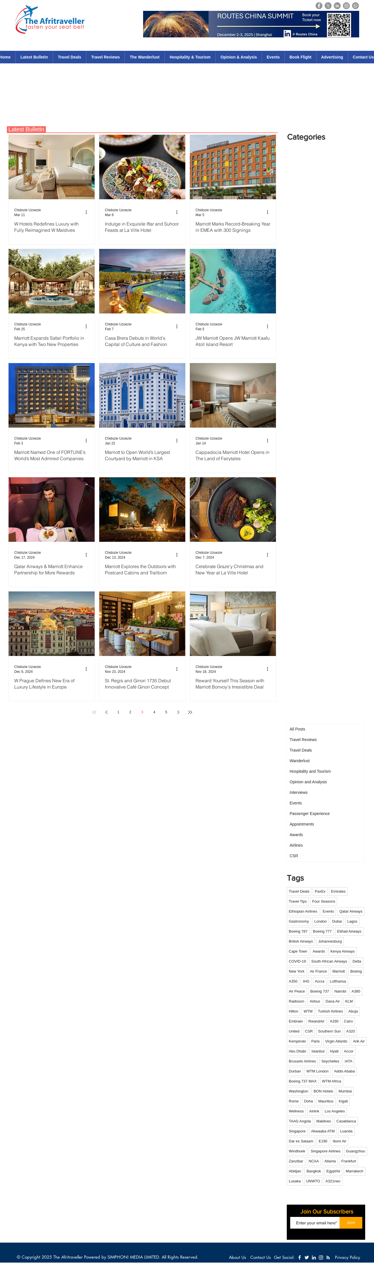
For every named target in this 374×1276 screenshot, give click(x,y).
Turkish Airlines (330, 1011)
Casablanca (346, 1121)
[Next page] (178, 712)
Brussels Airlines (302, 1061)
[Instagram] (346, 5)
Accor (348, 1051)
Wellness (296, 1111)
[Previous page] (106, 712)
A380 (355, 991)
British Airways (301, 941)
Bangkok (313, 1171)
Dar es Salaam (301, 1141)
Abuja (353, 1011)
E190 (323, 1141)
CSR (309, 1031)
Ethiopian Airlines (303, 911)
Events (328, 911)
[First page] (94, 712)
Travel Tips (298, 901)
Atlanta (330, 1161)
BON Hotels (323, 1091)
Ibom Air (339, 1141)
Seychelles (330, 1061)
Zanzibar (296, 1161)
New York (296, 971)
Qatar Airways (350, 911)
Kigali (343, 1101)
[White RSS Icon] (328, 1257)
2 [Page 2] (130, 712)
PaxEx (320, 891)
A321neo (333, 1181)
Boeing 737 (319, 991)
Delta (357, 961)
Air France (318, 971)
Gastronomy (299, 921)
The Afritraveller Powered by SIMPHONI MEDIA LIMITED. (106, 1257)
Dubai (337, 921)
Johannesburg (330, 941)
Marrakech (354, 1171)
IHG (306, 981)
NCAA (314, 1161)
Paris (315, 1041)
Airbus (315, 1001)
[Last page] (190, 712)
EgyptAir (333, 1171)
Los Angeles (335, 1111)
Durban (295, 1071)
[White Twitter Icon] (307, 1257)
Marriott (338, 971)
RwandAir (316, 1021)
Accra (319, 981)
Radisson (296, 1001)
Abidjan (295, 1171)
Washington (298, 1091)
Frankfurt (348, 1161)
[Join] (351, 1223)
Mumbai (345, 1091)
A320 (350, 1031)
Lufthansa (338, 981)
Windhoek (297, 1151)
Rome (294, 1101)
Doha (308, 1101)
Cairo (348, 1021)
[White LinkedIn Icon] (314, 1257)
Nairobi (340, 991)
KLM (349, 1001)
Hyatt (334, 1051)
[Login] (367, 5)
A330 (334, 1021)
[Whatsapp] (355, 5)
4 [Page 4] (154, 712)
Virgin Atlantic (336, 1041)
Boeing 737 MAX (303, 1081)
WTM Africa (331, 1081)
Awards (319, 951)
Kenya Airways (342, 951)
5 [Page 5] (166, 712)
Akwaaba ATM (323, 1131)
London (320, 921)
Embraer (296, 1021)
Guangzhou (355, 1151)
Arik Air (359, 1041)
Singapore (297, 1131)
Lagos (352, 921)
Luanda (346, 1131)
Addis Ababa (344, 1071)
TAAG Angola (300, 1121)
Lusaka (295, 1181)
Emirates (338, 891)
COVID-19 (297, 961)
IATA (348, 1061)
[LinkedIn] (337, 5)
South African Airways (329, 961)
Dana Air (333, 1001)
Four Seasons (323, 901)
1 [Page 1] (118, 712)
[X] (328, 5)
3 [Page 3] (142, 712)
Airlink (314, 1111)
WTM (308, 1011)
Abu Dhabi (297, 1051)
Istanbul (318, 1051)
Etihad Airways (349, 931)
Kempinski (297, 1041)
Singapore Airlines (326, 1151)
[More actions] (88, 212)
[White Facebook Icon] (299, 1257)
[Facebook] (319, 5)
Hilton (293, 1011)
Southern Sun (329, 1031)
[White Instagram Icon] (321, 1257)
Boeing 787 (298, 931)
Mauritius (326, 1101)
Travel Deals (299, 891)
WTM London (317, 1071)
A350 (293, 981)
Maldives (323, 1121)
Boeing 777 (322, 931)
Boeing (356, 971)
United (294, 1031)
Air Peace (297, 991)
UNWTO (313, 1181)
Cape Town (298, 951)
